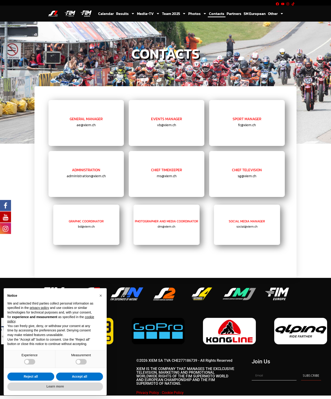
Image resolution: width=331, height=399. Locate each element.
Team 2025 (174, 13)
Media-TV (148, 13)
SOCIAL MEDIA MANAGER (247, 222)
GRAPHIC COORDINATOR (86, 222)
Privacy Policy (147, 392)
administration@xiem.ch (86, 176)
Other (276, 13)
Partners (234, 13)
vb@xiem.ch (166, 125)
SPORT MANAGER (247, 119)
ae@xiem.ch (86, 125)
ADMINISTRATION (86, 170)
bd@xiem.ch (86, 225)
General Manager (86, 119)
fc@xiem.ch (247, 125)
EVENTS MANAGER (166, 119)
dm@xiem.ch (166, 225)
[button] (100, 295)
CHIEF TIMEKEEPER (166, 170)
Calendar (106, 13)
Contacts (216, 13)
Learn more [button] (55, 386)
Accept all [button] (79, 376)
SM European (255, 13)
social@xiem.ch (247, 225)
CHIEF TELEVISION (247, 170)
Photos (197, 13)
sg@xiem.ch (247, 176)
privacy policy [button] (39, 308)
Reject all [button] (31, 376)
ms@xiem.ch (166, 176)
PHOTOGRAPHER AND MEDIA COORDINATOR (166, 222)
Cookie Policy (173, 392)
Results (125, 13)
